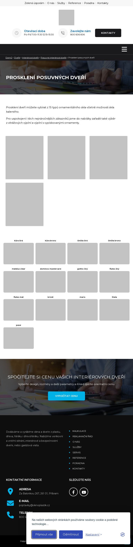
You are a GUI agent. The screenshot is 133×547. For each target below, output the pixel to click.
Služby (61, 3)
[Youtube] (83, 492)
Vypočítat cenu (66, 396)
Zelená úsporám (34, 3)
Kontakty (102, 3)
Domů (9, 57)
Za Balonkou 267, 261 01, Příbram (39, 493)
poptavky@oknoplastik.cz (34, 505)
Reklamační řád (83, 436)
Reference (74, 3)
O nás (50, 3)
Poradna (89, 3)
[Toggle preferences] (94, 534)
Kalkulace (79, 431)
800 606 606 (77, 34)
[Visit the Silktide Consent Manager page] (123, 534)
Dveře (17, 57)
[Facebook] (73, 492)
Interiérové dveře (30, 57)
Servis (77, 452)
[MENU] (124, 49)
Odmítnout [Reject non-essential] (71, 534)
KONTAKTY (108, 32)
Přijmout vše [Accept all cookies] (44, 534)
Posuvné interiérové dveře (53, 57)
